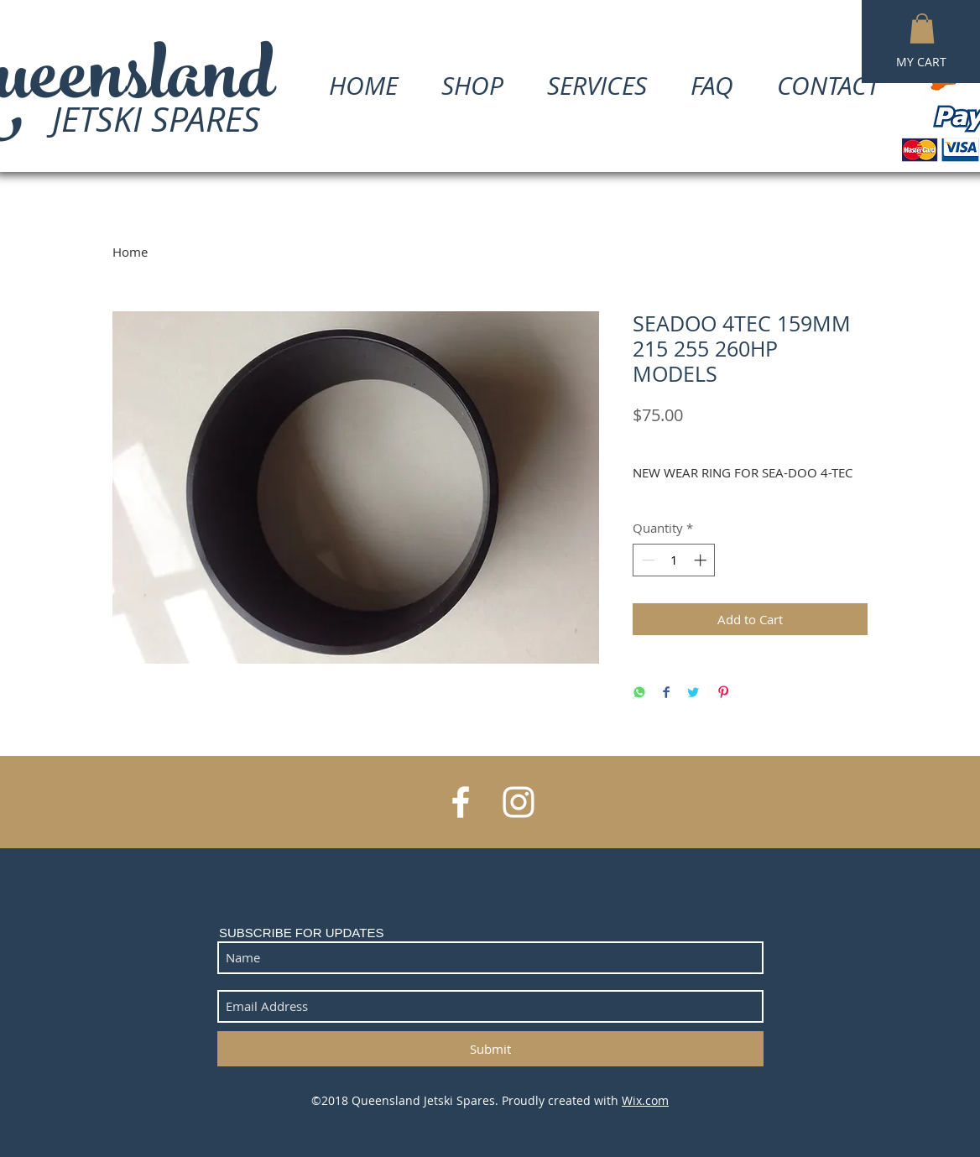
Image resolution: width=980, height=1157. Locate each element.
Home (130, 251)
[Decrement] (646, 560)
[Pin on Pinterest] (723, 693)
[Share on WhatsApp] (639, 693)
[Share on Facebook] (666, 693)
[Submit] (490, 1048)
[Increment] (702, 560)
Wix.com (645, 1100)
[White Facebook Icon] (461, 802)
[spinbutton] (674, 560)
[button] (922, 28)
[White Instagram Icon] (519, 802)
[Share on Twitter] (693, 693)
